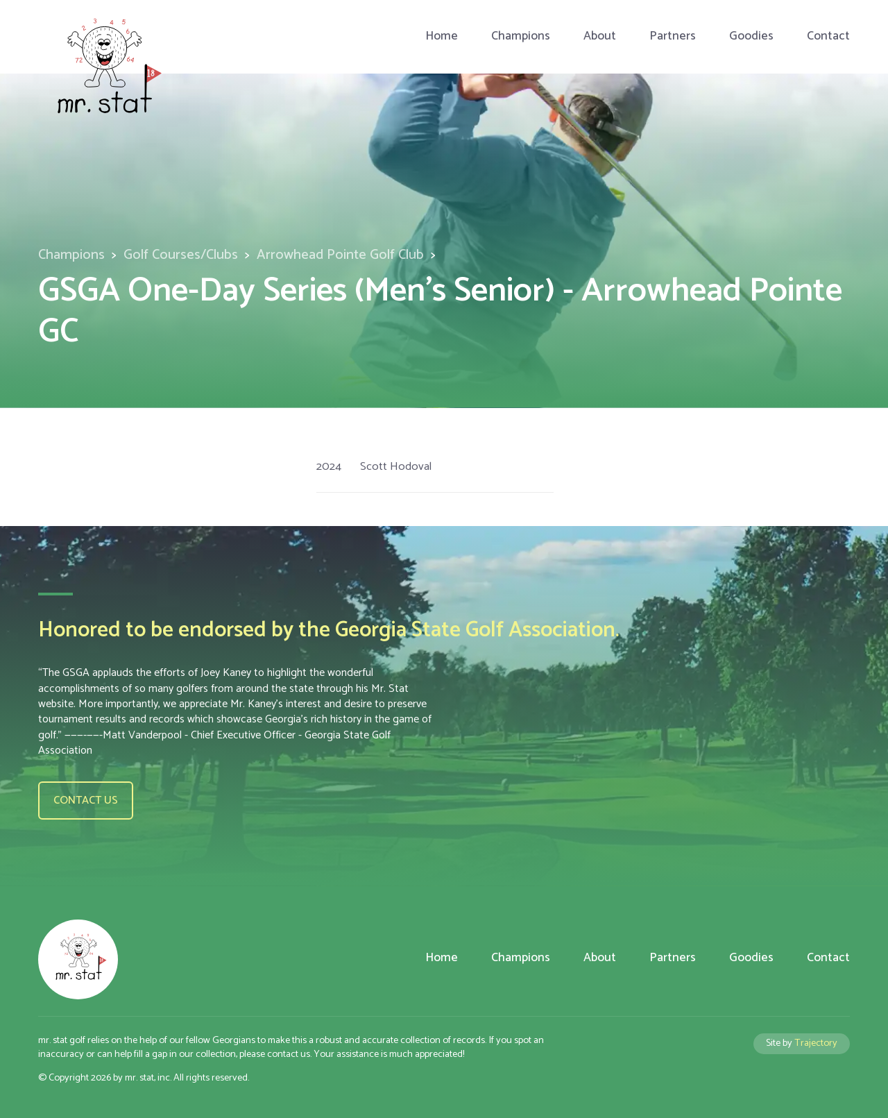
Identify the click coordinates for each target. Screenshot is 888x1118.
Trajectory (815, 1043)
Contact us (85, 800)
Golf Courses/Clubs (180, 255)
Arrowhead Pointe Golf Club (340, 255)
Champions (520, 36)
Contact (828, 36)
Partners (672, 36)
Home (441, 36)
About (599, 36)
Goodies (751, 36)
